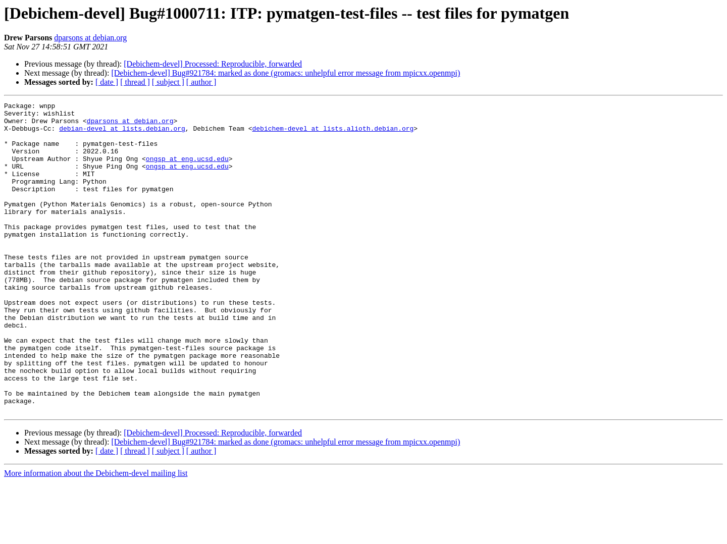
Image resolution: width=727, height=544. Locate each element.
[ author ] (201, 82)
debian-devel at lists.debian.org (122, 134)
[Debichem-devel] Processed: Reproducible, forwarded (213, 64)
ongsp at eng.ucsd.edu (187, 170)
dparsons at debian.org (90, 37)
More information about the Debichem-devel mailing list (95, 535)
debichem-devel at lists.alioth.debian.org (332, 134)
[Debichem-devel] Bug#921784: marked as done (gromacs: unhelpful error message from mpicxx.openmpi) (285, 73)
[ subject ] (168, 82)
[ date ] (106, 82)
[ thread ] (135, 82)
